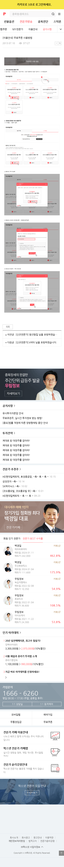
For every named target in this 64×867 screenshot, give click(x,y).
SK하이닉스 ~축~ (11, 486)
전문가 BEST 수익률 (33, 538)
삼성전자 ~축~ (10, 481)
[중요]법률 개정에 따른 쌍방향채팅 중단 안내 (25, 423)
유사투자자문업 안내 (13, 413)
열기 (61, 853)
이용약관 (49, 837)
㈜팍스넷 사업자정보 (30, 847)
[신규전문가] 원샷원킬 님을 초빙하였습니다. (37, 334)
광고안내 (37, 837)
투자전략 (8, 433)
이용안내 (33, 29)
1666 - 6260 (20, 693)
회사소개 (14, 837)
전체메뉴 (61, 14)
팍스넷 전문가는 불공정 (23, 768)
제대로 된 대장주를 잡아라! (16, 440)
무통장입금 (16, 722)
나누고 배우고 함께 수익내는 (23, 736)
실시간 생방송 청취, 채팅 (23, 752)
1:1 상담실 (17, 704)
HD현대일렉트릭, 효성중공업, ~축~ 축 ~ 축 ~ (26, 476)
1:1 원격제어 (46, 704)
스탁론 (57, 21)
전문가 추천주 (11, 469)
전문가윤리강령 (47, 841)
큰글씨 (59, 43)
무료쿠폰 (48, 722)
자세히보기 (32, 792)
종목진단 (43, 21)
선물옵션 (9, 21)
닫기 (59, 4)
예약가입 (48, 714)
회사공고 (26, 837)
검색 (53, 14)
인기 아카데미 (11, 632)
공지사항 (47, 29)
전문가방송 (26, 21)
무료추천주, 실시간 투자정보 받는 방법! (22, 418)
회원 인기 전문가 (11, 538)
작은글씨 (56, 43)
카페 (56, 546)
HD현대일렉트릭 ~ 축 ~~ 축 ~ (18, 496)
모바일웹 (15, 714)
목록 (8, 326)
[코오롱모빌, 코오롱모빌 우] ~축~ (20, 491)
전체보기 (60, 29)
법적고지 (33, 841)
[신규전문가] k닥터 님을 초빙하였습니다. (36, 342)
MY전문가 (17, 29)
